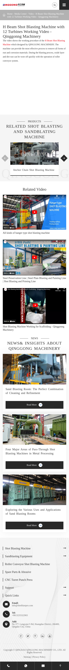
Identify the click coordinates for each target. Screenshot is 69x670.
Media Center (20, 14)
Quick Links (12, 595)
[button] (5, 158)
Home (10, 14)
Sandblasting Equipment (18, 556)
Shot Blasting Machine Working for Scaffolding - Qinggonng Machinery (33, 328)
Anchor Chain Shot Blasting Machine (33, 170)
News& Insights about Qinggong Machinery (34, 346)
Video (31, 14)
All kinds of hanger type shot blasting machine (26, 232)
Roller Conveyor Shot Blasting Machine (27, 564)
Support (9, 587)
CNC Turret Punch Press (18, 579)
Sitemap (27, 657)
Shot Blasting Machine (18, 548)
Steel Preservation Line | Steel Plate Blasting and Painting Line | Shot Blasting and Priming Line (34, 280)
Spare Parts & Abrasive (18, 571)
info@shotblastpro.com (22, 605)
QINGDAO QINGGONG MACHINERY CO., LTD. (38, 650)
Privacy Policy (38, 657)
